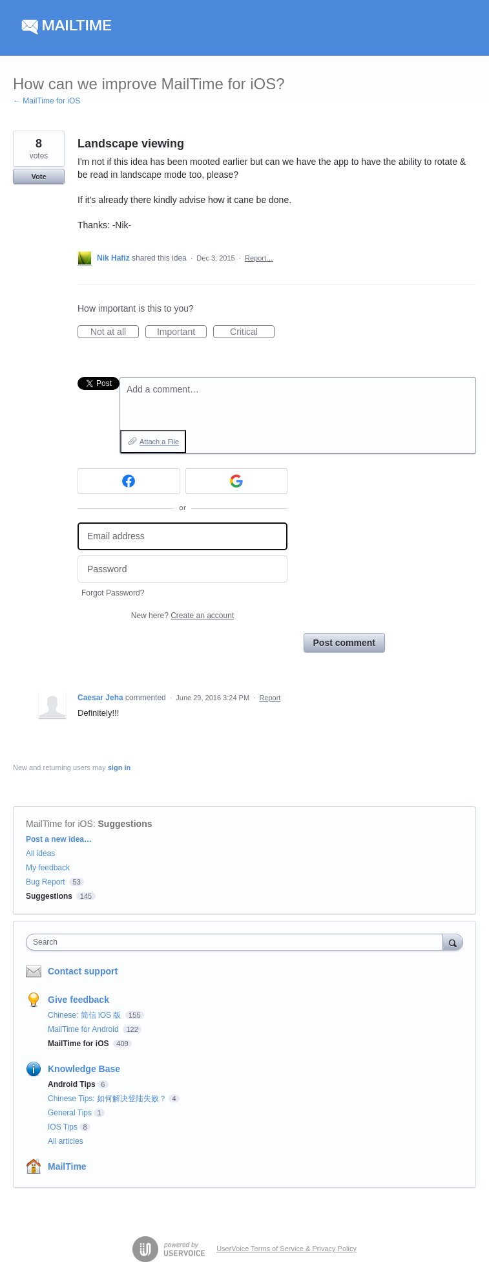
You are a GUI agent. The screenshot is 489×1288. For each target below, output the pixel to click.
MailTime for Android (84, 1029)
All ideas (40, 853)
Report (269, 698)
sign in (119, 767)
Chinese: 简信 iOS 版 (85, 1015)
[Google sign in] (236, 481)
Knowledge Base (84, 1069)
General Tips (70, 1112)
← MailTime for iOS (46, 100)
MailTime (67, 1166)
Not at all (114, 332)
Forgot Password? (112, 592)
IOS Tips (63, 1127)
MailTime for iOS (59, 824)
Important (182, 332)
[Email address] (182, 536)
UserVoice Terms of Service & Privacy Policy (286, 1248)
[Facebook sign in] (129, 481)
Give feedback (78, 999)
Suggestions (125, 824)
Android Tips (72, 1084)
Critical (252, 332)
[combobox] (237, 942)
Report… (259, 258)
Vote (38, 176)
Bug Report (45, 881)
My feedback (48, 867)
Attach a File (159, 441)
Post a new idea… (59, 839)
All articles (65, 1141)
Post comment (344, 643)
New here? (182, 615)
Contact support (83, 971)
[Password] (182, 569)
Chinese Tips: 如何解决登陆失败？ (107, 1098)
